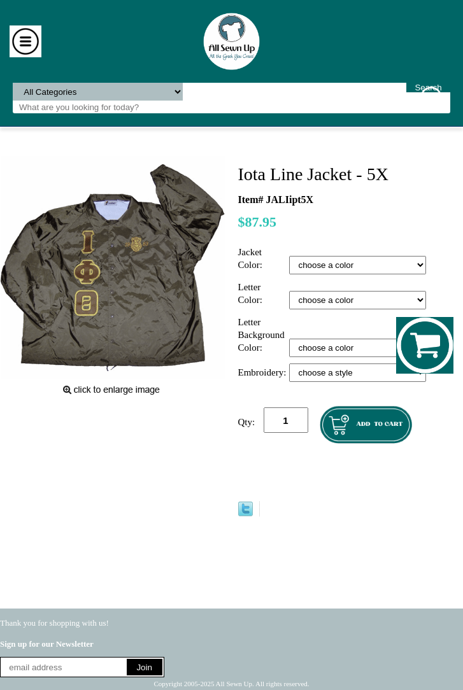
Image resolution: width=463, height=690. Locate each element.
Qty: (246, 422)
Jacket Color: (251, 258)
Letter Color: (251, 293)
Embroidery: (263, 372)
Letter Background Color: (261, 335)
